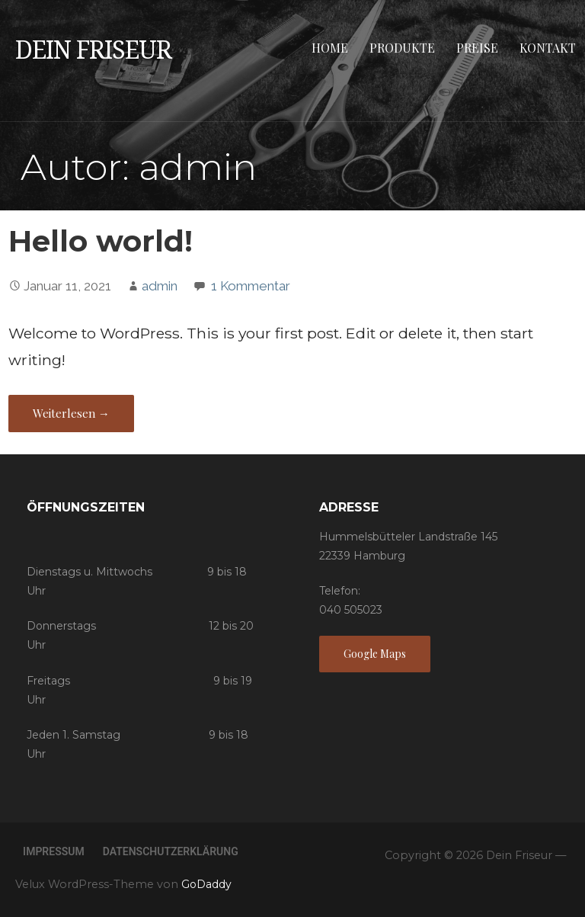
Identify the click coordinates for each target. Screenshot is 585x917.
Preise (477, 48)
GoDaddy (206, 884)
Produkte (402, 48)
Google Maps (375, 653)
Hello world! (100, 241)
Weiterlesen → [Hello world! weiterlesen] (71, 413)
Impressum (54, 851)
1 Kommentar (250, 285)
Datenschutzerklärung (170, 851)
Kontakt (547, 48)
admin (159, 285)
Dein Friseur (93, 50)
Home (330, 48)
